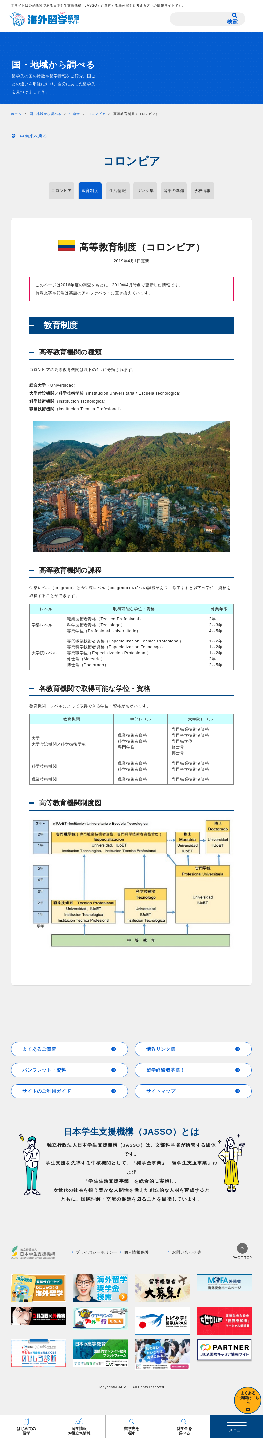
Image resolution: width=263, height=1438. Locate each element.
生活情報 (117, 190)
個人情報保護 (134, 1252)
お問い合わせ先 (184, 1252)
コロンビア (61, 190)
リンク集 (145, 190)
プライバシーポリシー (95, 1252)
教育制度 (90, 190)
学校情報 (202, 190)
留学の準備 (173, 190)
